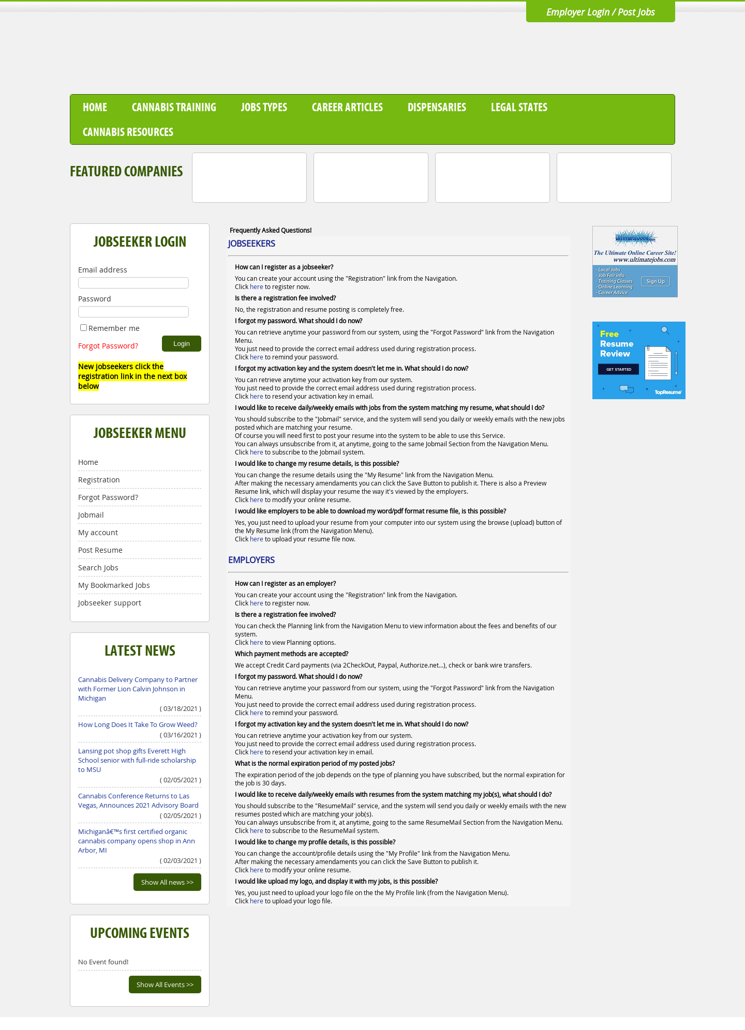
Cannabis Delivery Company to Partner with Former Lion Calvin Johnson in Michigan (138, 689)
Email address (102, 270)
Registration (99, 479)
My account (98, 532)
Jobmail (91, 515)
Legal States (519, 107)
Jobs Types (264, 107)
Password (94, 299)
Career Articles (347, 107)
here (256, 286)
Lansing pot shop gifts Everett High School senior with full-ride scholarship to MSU (137, 760)
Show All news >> (167, 882)
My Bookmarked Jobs (114, 585)
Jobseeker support (109, 603)
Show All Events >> (165, 984)
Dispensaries (437, 107)
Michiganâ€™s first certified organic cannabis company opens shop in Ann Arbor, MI (136, 841)
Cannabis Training (174, 107)
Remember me (110, 328)
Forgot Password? (108, 346)
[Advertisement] (487, 58)
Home (95, 107)
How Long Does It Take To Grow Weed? (138, 724)
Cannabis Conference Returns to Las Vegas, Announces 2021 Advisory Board (138, 800)
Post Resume (100, 550)
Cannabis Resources (128, 132)
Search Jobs (98, 567)
